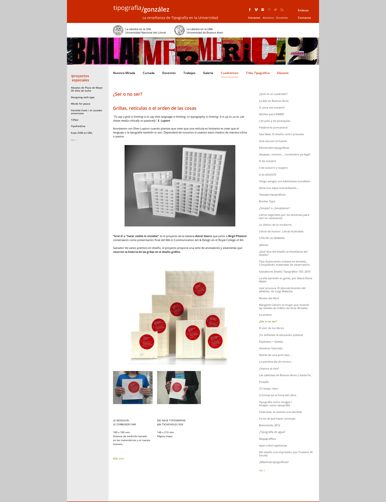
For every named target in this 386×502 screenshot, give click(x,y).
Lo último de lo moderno (275, 224)
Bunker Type (267, 201)
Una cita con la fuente (273, 141)
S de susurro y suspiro (273, 167)
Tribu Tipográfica (258, 73)
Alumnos (268, 17)
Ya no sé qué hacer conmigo (277, 418)
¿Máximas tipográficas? (274, 462)
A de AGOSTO (267, 174)
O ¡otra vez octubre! (272, 107)
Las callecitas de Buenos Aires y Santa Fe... (286, 375)
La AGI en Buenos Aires (274, 100)
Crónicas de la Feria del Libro (277, 395)
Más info (118, 458)
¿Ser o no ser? (268, 321)
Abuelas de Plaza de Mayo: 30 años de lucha (87, 89)
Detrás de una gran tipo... (275, 354)
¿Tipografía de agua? (272, 431)
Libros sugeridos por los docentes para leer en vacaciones (284, 216)
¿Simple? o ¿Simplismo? (274, 208)
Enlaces (303, 10)
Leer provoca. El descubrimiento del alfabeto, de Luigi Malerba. (282, 289)
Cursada (149, 73)
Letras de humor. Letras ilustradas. (281, 231)
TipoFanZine (78, 126)
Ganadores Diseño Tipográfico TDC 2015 (284, 271)
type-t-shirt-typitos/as (273, 445)
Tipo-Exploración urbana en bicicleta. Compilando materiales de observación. (284, 263)
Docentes (282, 17)
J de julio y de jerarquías (274, 120)
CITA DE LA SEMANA (272, 238)
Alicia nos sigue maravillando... (279, 187)
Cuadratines (229, 73)
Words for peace (80, 103)
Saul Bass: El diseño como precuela (281, 134)
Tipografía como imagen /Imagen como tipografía (275, 403)
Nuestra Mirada (124, 73)
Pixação (264, 381)
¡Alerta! (263, 244)
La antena (265, 314)
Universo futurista (270, 348)
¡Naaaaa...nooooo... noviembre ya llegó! (284, 154)
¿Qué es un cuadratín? (273, 93)
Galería (208, 73)
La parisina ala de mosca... (276, 361)
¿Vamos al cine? (269, 368)
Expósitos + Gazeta (271, 341)
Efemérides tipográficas (274, 147)
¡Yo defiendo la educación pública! (281, 334)
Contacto (304, 18)
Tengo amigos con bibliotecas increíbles (284, 181)
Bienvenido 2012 (269, 425)
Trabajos (189, 73)
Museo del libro (269, 298)
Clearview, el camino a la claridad (280, 411)
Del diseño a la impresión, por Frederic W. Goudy (286, 453)
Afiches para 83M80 (271, 114)
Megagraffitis (267, 438)
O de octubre (267, 161)
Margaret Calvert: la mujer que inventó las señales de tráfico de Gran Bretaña (284, 306)
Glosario (283, 73)
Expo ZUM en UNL (81, 132)
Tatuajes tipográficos (272, 194)
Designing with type (83, 97)
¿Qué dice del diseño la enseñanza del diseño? (283, 253)
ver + (74, 140)
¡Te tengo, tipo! (268, 388)
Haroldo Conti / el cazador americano (86, 112)
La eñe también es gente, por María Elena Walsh (285, 280)
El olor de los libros (271, 328)
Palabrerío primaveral (273, 127)
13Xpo (74, 119)
